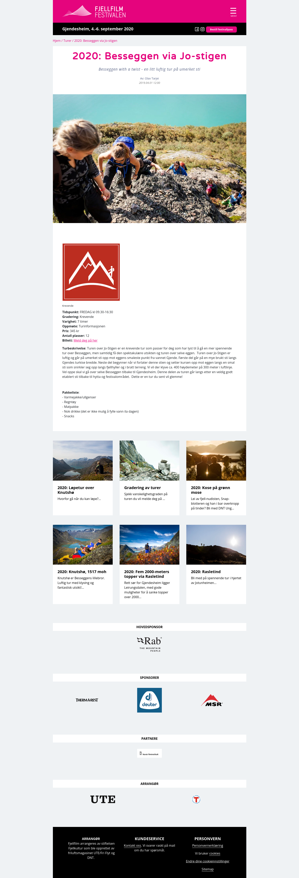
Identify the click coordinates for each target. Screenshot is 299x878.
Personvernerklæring (207, 845)
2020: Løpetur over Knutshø (76, 490)
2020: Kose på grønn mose (210, 490)
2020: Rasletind (206, 571)
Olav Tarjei (152, 78)
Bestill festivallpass (221, 29)
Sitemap (208, 869)
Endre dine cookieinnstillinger (207, 861)
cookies (214, 853)
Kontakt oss (132, 845)
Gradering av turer (142, 487)
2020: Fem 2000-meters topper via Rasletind (146, 574)
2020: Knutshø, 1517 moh (82, 571)
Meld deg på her (85, 340)
